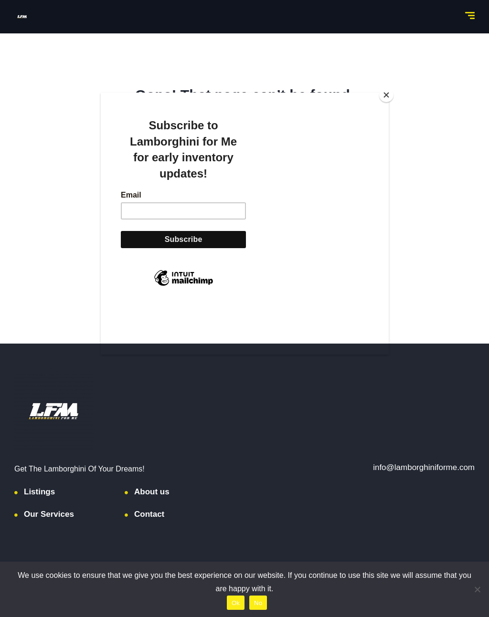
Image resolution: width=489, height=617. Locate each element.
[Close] (386, 95)
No (258, 603)
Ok (236, 603)
